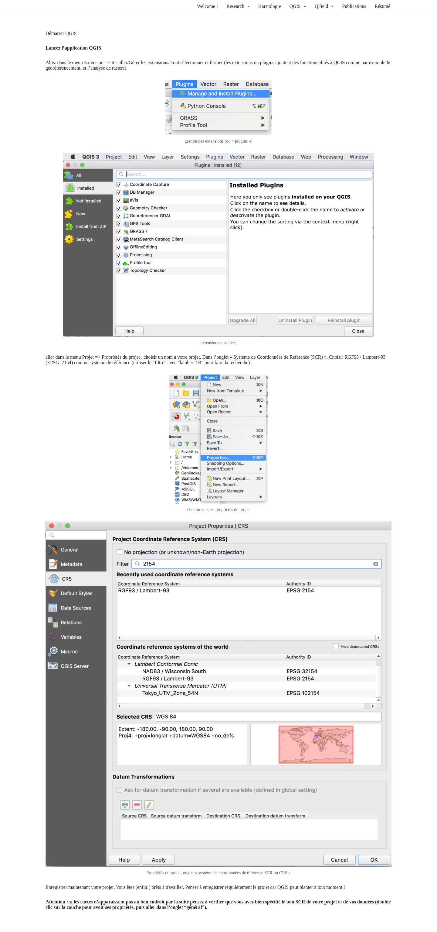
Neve (51, 925)
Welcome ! (207, 6)
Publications (354, 6)
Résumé (382, 6)
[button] (248, 6)
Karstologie (269, 6)
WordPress (95, 925)
